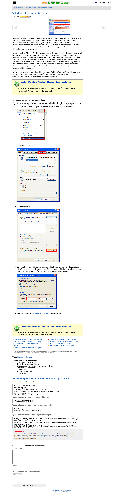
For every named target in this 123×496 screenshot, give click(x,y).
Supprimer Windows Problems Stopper (64, 341)
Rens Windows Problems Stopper (62, 343)
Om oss (62, 493)
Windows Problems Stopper (44, 7)
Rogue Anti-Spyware (30, 7)
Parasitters (20, 7)
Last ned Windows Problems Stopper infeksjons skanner (46, 82)
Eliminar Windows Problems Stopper (63, 345)
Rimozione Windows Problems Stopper (29, 341)
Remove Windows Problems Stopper (28, 339)
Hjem (15, 7)
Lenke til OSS (68, 493)
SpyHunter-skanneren (40, 313)
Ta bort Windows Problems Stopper (28, 348)
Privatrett (57, 493)
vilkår (53, 493)
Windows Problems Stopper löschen (63, 339)
